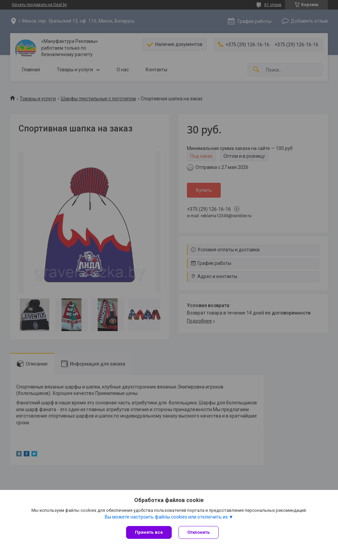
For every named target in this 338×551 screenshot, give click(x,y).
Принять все (149, 532)
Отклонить (198, 532)
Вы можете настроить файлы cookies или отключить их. (167, 517)
